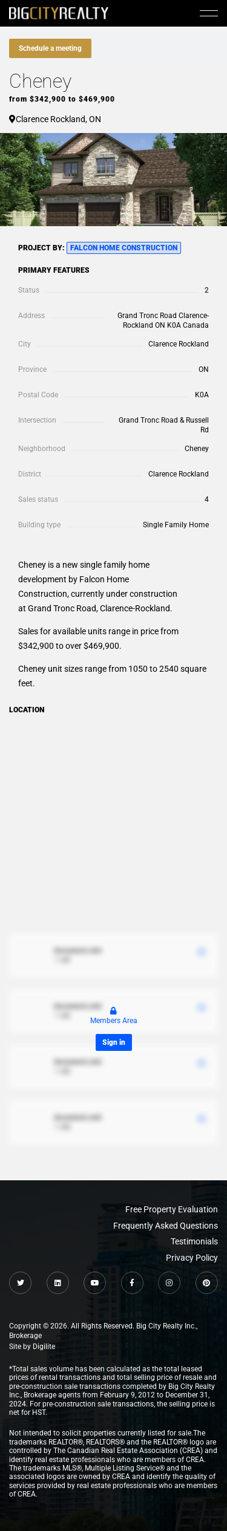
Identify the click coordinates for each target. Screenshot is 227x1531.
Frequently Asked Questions (165, 1225)
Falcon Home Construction (123, 248)
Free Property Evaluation (171, 1209)
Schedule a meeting (50, 48)
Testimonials (194, 1241)
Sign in (113, 1042)
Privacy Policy (192, 1258)
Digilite (44, 1346)
